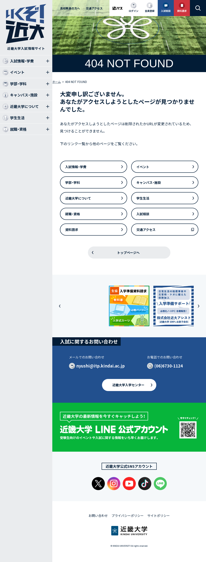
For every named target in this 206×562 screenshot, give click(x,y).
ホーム (56, 82)
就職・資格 (72, 213)
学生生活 (142, 198)
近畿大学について (78, 198)
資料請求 (71, 229)
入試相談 (142, 213)
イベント (142, 166)
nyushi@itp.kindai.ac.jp (100, 366)
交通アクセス (94, 8)
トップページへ (128, 252)
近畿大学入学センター (128, 384)
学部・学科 (72, 182)
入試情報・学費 (75, 166)
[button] (60, 306)
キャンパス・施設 (148, 182)
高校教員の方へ (70, 8)
